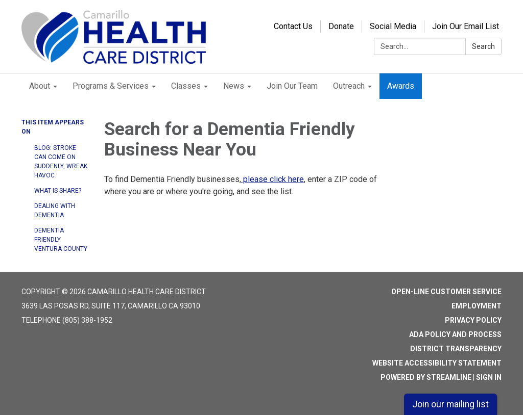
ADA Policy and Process (455, 334)
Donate (341, 26)
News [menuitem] (233, 86)
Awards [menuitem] (400, 86)
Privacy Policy (473, 320)
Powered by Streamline (426, 377)
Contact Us (293, 26)
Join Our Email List (465, 26)
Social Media (393, 26)
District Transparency (456, 349)
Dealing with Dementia (54, 210)
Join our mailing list (450, 404)
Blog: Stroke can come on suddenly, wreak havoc (60, 161)
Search (483, 46)
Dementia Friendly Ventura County (60, 239)
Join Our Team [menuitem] (292, 86)
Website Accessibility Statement (437, 363)
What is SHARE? (57, 190)
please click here (272, 179)
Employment (476, 306)
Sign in (489, 377)
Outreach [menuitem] (349, 86)
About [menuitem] (39, 86)
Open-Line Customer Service (446, 292)
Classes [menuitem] (186, 86)
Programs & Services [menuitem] (111, 86)
